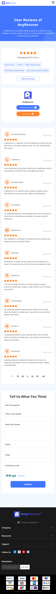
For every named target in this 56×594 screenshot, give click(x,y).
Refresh (21, 476)
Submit (28, 484)
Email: (7, 455)
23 (37, 376)
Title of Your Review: (13, 414)
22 (32, 376)
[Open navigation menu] (53, 3)
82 (44, 376)
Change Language (28, 522)
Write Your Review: (12, 424)
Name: (7, 444)
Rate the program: (12, 405)
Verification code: (11, 465)
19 (18, 376)
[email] (11, 567)
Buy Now (28, 114)
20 (23, 376)
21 (27, 376)
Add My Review (28, 78)
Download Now (28, 107)
